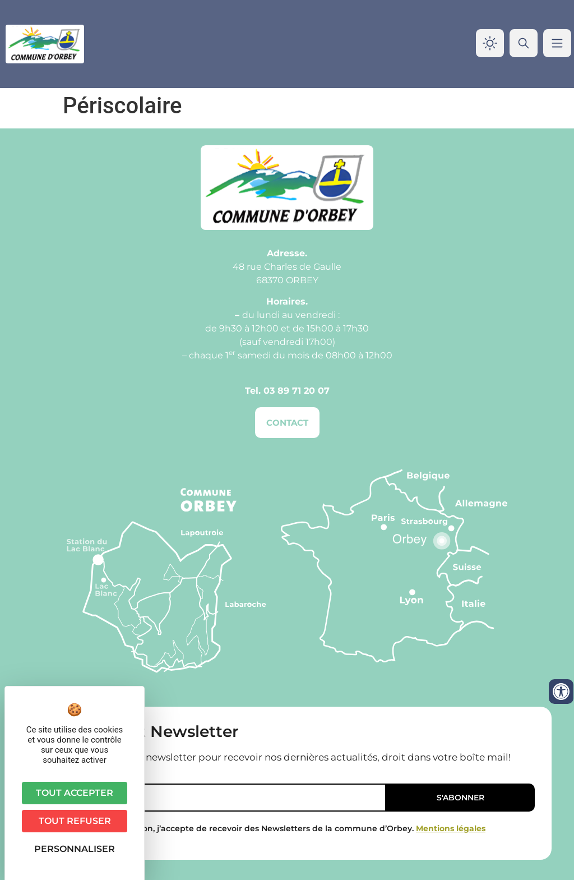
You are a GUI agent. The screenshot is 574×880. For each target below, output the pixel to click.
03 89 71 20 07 (296, 390)
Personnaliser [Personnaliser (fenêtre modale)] (74, 849)
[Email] (212, 798)
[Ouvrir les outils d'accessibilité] (561, 691)
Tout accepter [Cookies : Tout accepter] (74, 792)
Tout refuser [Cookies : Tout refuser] (75, 821)
